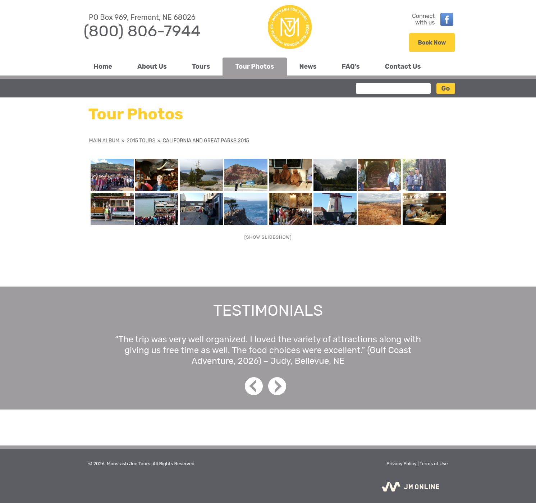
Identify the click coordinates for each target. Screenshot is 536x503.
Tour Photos (254, 66)
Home (103, 66)
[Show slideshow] (268, 237)
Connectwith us (423, 19)
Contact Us (403, 66)
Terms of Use (434, 463)
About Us (152, 66)
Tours (201, 66)
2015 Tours (141, 141)
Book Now (432, 42)
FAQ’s (351, 66)
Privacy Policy (401, 463)
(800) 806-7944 (142, 31)
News (308, 66)
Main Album (104, 141)
